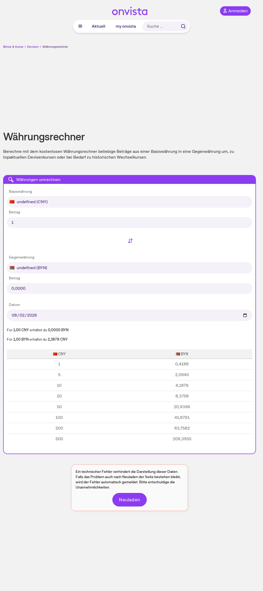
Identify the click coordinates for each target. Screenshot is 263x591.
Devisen (33, 47)
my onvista (126, 26)
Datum (14, 304)
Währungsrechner (55, 47)
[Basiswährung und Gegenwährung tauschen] (129, 241)
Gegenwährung (21, 257)
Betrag (14, 212)
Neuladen (129, 500)
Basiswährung (20, 191)
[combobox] (129, 197)
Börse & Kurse (13, 47)
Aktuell (98, 26)
